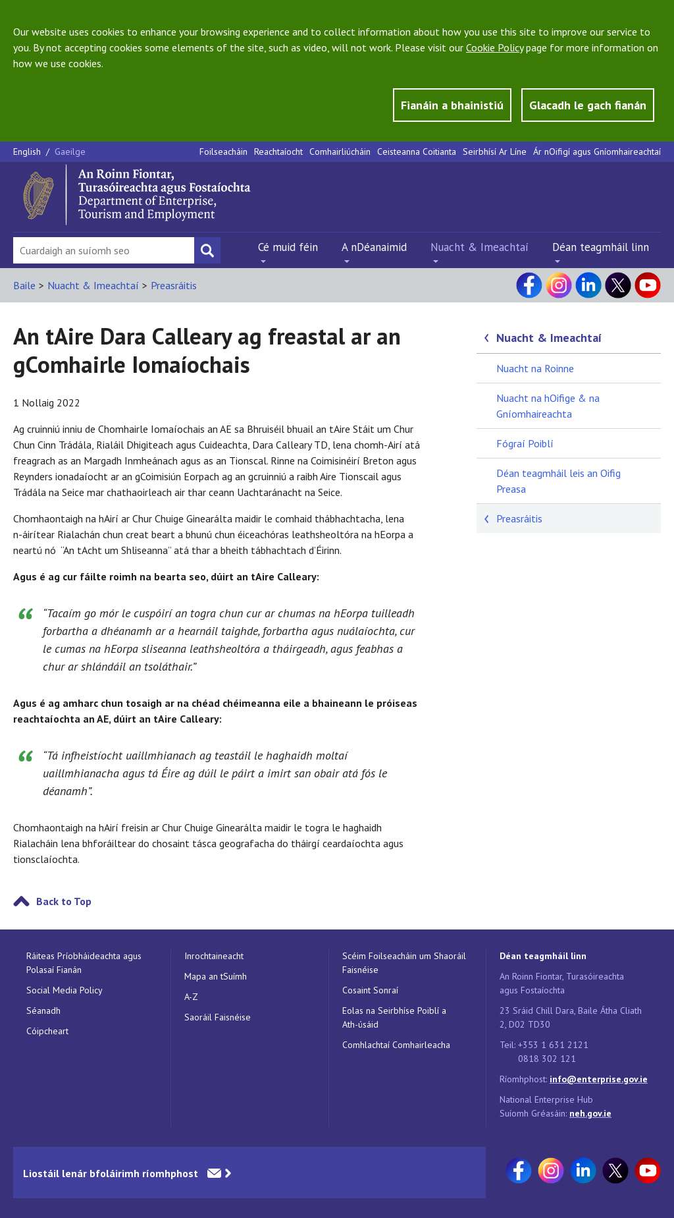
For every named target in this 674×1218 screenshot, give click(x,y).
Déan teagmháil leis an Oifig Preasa (558, 480)
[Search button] (207, 250)
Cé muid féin (288, 247)
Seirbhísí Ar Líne (495, 151)
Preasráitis (174, 285)
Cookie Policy (494, 47)
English (28, 151)
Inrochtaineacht (214, 956)
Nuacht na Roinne (535, 368)
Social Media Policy (64, 990)
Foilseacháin (223, 151)
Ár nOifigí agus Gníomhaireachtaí (597, 151)
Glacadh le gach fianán (587, 105)
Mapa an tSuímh (215, 976)
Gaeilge (70, 151)
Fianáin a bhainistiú (452, 105)
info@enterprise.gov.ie (599, 1079)
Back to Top (63, 901)
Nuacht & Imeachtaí (479, 247)
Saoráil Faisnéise (217, 1017)
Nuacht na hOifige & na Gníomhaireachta (548, 405)
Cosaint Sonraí (370, 990)
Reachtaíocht (278, 151)
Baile (24, 285)
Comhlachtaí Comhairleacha (396, 1045)
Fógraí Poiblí (525, 443)
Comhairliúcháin (340, 151)
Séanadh (43, 1010)
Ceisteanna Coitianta (416, 151)
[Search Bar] (103, 250)
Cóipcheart (47, 1031)
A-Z (191, 997)
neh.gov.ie (590, 1113)
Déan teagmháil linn (600, 247)
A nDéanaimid (374, 247)
